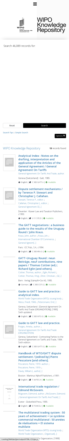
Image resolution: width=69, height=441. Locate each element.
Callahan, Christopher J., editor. (32, 203)
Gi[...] (59, 275)
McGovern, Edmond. (56, 393)
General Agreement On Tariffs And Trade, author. (41, 173)
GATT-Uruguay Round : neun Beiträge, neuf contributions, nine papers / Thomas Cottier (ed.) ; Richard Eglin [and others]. (40, 263)
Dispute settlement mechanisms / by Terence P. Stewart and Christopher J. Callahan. (40, 192)
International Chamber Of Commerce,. (36, 239)
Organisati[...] (51, 433)
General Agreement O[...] (29, 206)
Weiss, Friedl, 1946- (27, 302)
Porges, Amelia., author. (29, 326)
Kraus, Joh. (43, 235)
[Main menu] (34, 3)
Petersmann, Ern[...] (47, 302)
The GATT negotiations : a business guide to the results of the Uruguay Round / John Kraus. (41, 228)
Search (44, 125)
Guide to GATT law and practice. (39, 323)
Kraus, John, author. (27, 235)
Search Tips (8, 132)
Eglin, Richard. (49, 272)
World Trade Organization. (30, 433)
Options (60, 136)
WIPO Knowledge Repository (50, 24)
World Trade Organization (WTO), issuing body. (40, 298)
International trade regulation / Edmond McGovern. (38, 388)
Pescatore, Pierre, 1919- (29, 367)
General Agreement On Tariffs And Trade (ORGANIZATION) (37, 331)
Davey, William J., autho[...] (30, 371)
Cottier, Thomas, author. (29, 272)
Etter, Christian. (48, 275)
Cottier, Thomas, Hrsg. (28, 275)
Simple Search (21, 132)
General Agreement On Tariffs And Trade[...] (39, 397)
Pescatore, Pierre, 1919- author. (33, 364)
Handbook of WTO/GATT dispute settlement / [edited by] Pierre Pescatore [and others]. (39, 356)
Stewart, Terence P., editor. (31, 199)
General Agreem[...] (27, 242)
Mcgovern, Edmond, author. (31, 393)
